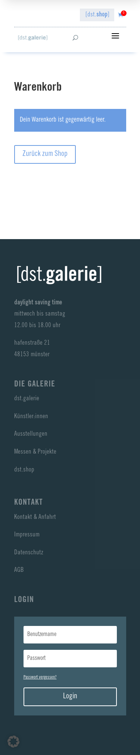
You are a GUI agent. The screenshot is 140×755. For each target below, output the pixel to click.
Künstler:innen (31, 417)
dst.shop (24, 470)
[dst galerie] (32, 38)
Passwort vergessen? (40, 677)
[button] (13, 741)
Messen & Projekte (35, 452)
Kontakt (28, 503)
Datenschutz (28, 553)
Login (70, 697)
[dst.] (97, 15)
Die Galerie (34, 384)
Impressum (27, 535)
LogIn (24, 600)
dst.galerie (26, 399)
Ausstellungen (30, 434)
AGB (19, 570)
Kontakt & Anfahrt (35, 517)
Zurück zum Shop (45, 154)
